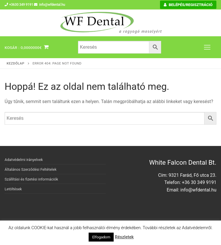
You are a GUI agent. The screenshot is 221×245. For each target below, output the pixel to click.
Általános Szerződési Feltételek (30, 169)
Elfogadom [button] (101, 237)
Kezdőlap (15, 63)
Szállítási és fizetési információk (31, 179)
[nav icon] (207, 47)
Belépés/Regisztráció (188, 4)
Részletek (124, 237)
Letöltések (13, 189)
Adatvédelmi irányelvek (24, 159)
